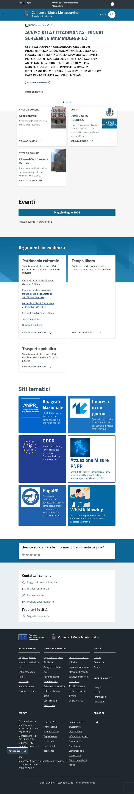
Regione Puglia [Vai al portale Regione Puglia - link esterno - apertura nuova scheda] (25, 2)
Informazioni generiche (100, 699)
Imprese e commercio (79, 667)
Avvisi (97, 667)
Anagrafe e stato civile (52, 669)
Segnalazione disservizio (50, 738)
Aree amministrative (29, 662)
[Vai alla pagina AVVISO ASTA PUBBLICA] (81, 140)
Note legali (74, 746)
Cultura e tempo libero (52, 693)
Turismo (72, 696)
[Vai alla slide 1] (63, 102)
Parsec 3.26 (45, 782)
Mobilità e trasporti (78, 672)
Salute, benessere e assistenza (78, 679)
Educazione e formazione (50, 703)
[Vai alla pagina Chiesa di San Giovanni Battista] (30, 179)
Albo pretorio (57, 5)
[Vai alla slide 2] (67, 102)
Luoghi (97, 687)
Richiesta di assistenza (49, 748)
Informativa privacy (78, 736)
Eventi (97, 692)
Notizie (97, 657)
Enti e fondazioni (27, 672)
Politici (22, 676)
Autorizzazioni (51, 681)
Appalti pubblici (51, 676)
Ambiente (48, 662)
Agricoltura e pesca (53, 657)
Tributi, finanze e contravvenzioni (77, 688)
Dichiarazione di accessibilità (76, 753)
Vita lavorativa (76, 700)
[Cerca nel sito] (111, 14)
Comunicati (99, 662)
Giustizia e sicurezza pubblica (79, 660)
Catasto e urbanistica (54, 686)
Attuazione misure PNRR (78, 762)
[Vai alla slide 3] (70, 102)
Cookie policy (75, 741)
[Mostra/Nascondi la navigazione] (3, 14)
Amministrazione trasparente (65, 2)
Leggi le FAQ (50, 722)
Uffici (21, 667)
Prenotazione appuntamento (51, 729)
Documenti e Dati (27, 691)
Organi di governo (27, 657)
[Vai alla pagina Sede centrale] (30, 140)
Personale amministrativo (26, 684)
